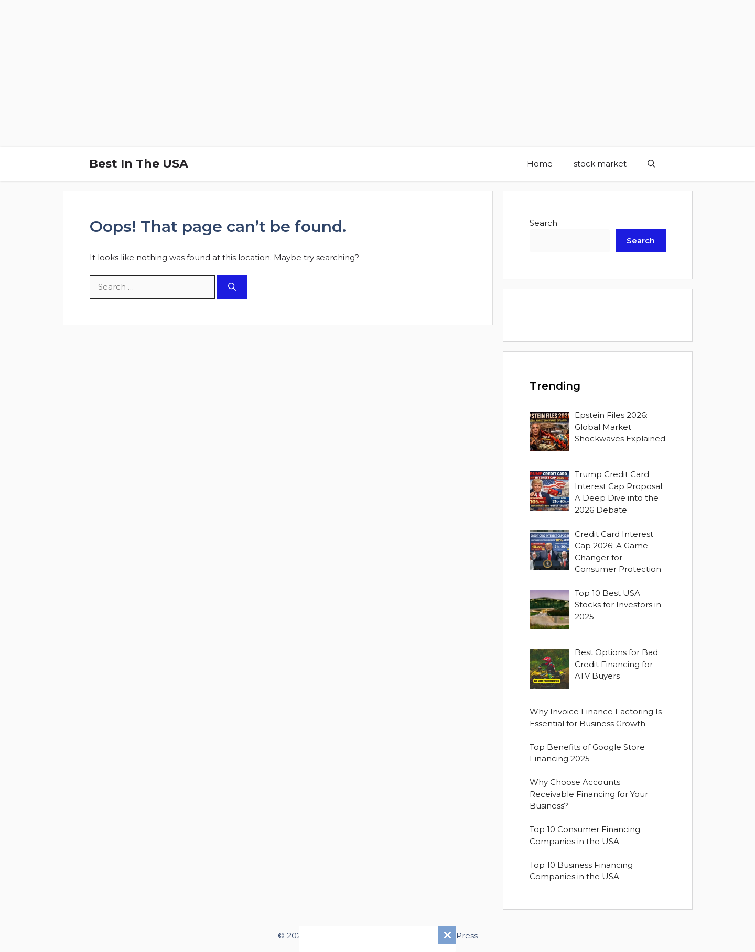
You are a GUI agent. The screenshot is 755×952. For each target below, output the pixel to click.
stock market (600, 164)
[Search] (232, 287)
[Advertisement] (314, 73)
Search (543, 223)
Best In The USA (138, 164)
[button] (651, 164)
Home (540, 164)
